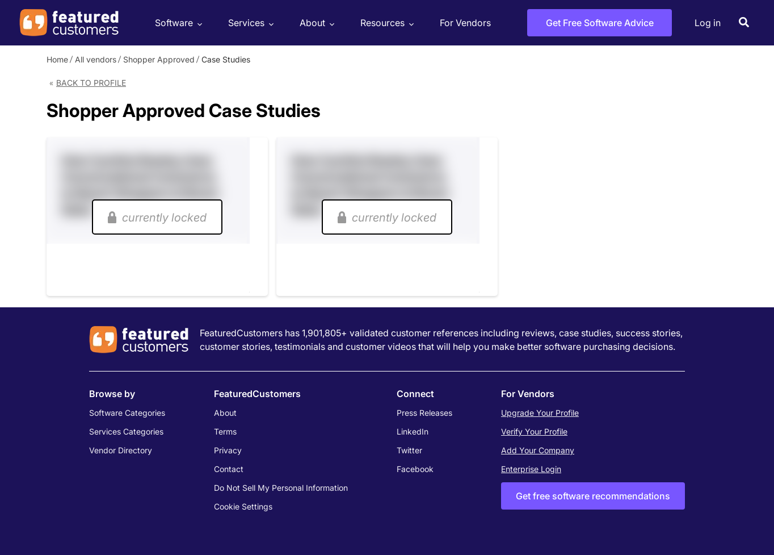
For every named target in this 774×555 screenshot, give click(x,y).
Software (177, 23)
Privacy (228, 450)
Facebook (415, 469)
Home (57, 59)
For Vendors (465, 22)
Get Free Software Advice (600, 22)
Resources (385, 23)
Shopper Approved (159, 59)
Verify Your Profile (534, 431)
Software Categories (127, 413)
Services (249, 23)
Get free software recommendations (593, 496)
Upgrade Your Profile (540, 413)
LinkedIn (412, 431)
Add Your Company (537, 450)
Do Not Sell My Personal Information (281, 488)
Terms (225, 431)
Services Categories (126, 431)
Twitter (409, 450)
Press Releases (424, 413)
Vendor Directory (120, 450)
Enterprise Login (531, 469)
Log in (708, 22)
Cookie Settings (243, 506)
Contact (228, 469)
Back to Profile (91, 82)
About (315, 23)
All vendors (95, 59)
